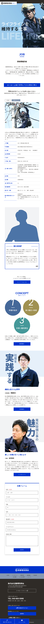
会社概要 (14, 576)
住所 (7, 511)
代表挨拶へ (22, 409)
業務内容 (22, 575)
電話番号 (10, 519)
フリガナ (8, 497)
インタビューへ (22, 474)
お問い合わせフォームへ (22, 608)
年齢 (7, 504)
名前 (9, 489)
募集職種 (28, 575)
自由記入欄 (8, 534)
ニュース (29, 576)
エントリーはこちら (22, 282)
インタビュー (14, 575)
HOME (8, 575)
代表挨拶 (35, 575)
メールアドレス (9, 526)
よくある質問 (22, 576)
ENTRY (22, 549)
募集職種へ (22, 343)
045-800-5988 (18, 599)
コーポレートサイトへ (22, 590)
